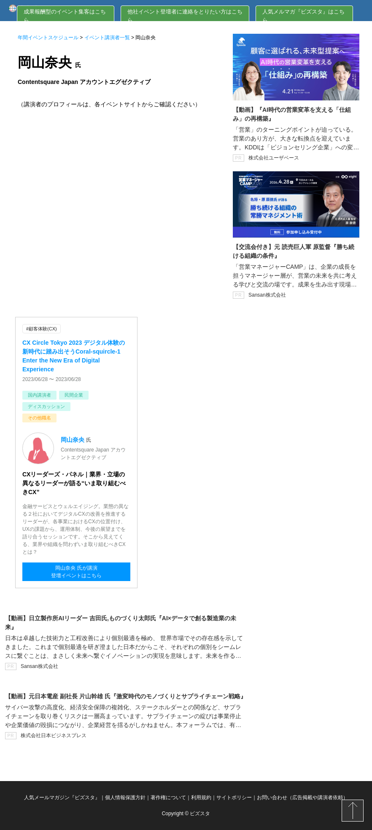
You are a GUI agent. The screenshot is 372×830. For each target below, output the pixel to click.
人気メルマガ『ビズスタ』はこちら (303, 15)
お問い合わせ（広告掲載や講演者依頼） (302, 797)
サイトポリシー (234, 797)
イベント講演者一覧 (107, 38)
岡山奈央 (72, 439)
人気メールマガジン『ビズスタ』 (62, 797)
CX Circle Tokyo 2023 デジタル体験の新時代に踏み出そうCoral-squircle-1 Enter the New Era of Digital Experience (73, 356)
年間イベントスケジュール (48, 38)
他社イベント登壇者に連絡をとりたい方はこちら (185, 15)
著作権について (168, 797)
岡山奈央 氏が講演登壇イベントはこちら (76, 572)
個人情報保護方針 (125, 797)
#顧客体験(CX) (41, 328)
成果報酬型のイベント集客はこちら (65, 15)
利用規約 (201, 797)
